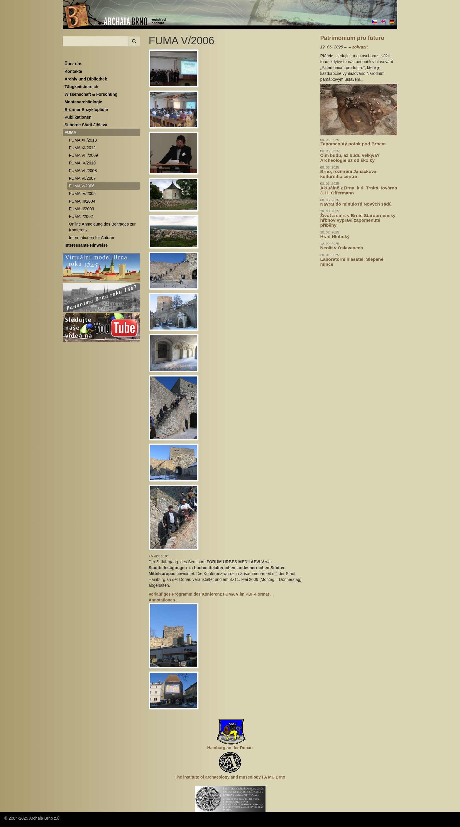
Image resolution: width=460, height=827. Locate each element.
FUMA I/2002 (81, 216)
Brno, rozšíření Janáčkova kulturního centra (348, 174)
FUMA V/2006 (81, 186)
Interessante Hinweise (86, 245)
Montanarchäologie (83, 102)
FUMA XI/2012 (82, 147)
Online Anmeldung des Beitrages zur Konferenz (102, 227)
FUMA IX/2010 (82, 163)
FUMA (70, 132)
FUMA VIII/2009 (83, 155)
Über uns (73, 63)
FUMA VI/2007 (82, 178)
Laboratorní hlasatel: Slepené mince (352, 262)
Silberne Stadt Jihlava (86, 124)
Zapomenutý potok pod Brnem (353, 143)
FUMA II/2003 (81, 208)
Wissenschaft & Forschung (91, 94)
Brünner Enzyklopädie (86, 109)
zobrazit (360, 47)
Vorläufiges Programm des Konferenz (211, 594)
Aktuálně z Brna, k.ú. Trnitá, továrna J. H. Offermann (358, 190)
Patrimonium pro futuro (352, 38)
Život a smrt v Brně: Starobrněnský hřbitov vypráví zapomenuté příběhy (358, 220)
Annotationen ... (164, 600)
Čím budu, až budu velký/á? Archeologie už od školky (350, 158)
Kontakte (73, 71)
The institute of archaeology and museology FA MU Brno (230, 777)
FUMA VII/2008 (83, 170)
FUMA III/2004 (82, 201)
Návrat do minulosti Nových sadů (356, 203)
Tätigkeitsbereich (81, 86)
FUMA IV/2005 (82, 193)
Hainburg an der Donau (230, 747)
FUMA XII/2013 (83, 140)
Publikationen (78, 117)
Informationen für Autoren (92, 237)
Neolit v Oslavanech (341, 247)
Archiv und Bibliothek (86, 79)
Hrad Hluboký (335, 236)
